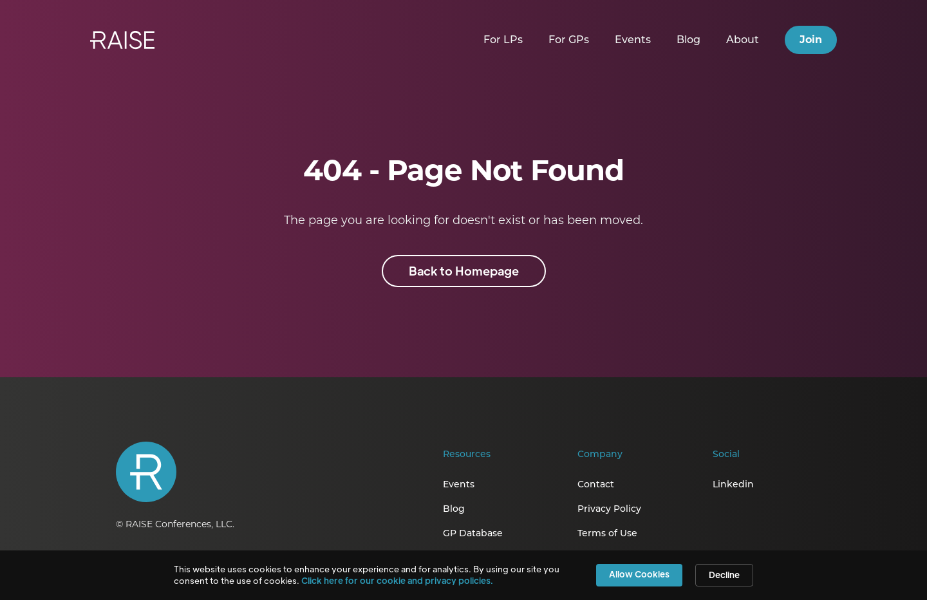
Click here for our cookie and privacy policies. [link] (397, 580)
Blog (688, 39)
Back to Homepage (464, 270)
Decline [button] (724, 574)
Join (811, 39)
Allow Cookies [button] (639, 573)
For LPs (503, 39)
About (742, 39)
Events (633, 39)
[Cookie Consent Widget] (463, 575)
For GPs (568, 39)
